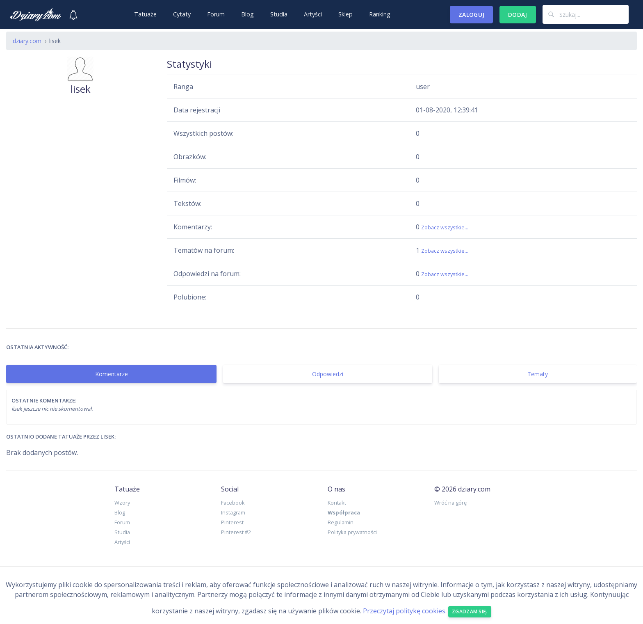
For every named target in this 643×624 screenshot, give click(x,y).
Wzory (122, 502)
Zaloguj (471, 14)
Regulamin (340, 522)
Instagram (233, 512)
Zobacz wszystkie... (444, 227)
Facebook (233, 502)
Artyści (313, 14)
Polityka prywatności (352, 532)
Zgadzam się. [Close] (470, 611)
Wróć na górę (450, 502)
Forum (216, 14)
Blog (247, 14)
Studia (278, 14)
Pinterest (232, 522)
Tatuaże (145, 14)
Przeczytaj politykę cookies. (405, 610)
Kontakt (337, 502)
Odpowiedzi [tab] (327, 374)
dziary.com (27, 41)
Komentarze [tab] (111, 374)
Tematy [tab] (537, 374)
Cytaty (182, 14)
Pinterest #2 (236, 532)
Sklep (345, 14)
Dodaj (517, 14)
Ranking (379, 14)
